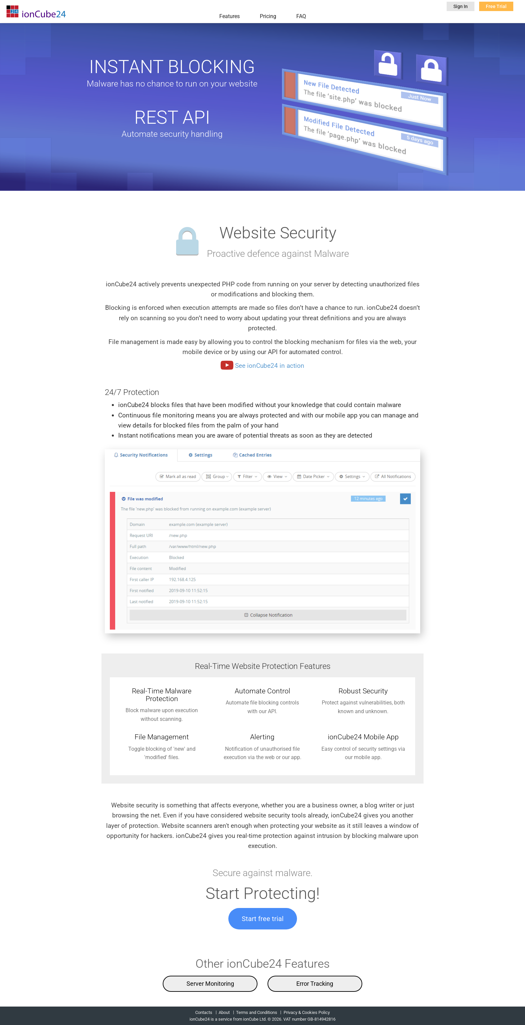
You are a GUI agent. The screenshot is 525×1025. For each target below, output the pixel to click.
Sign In (460, 6)
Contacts (203, 1012)
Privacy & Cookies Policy (307, 1012)
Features (229, 16)
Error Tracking (314, 983)
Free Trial (496, 6)
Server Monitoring (210, 983)
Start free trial (263, 919)
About (224, 1012)
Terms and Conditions (256, 1012)
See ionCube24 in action (262, 365)
